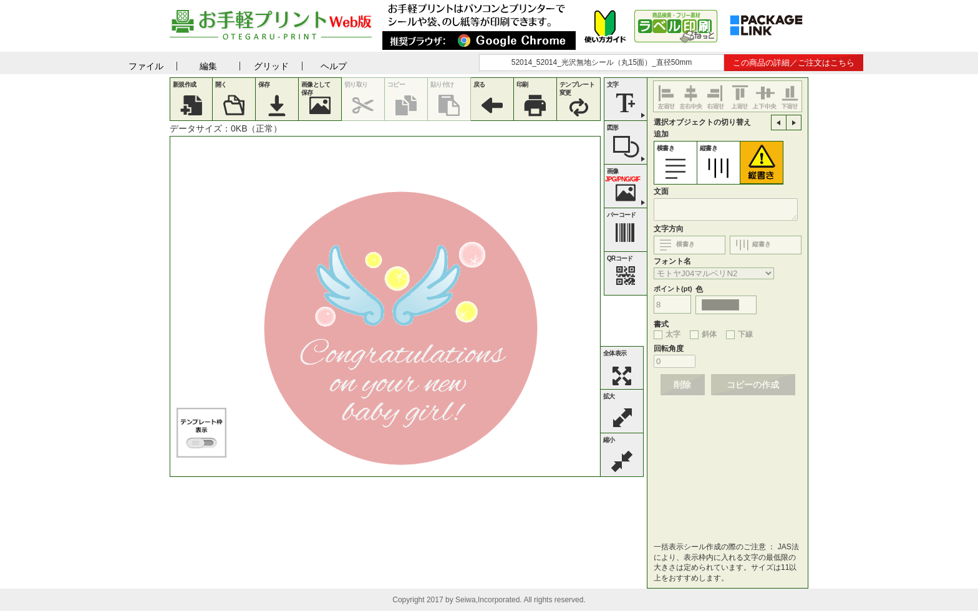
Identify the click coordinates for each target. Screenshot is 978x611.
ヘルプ (334, 66)
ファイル (145, 66)
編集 (208, 66)
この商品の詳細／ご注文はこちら (794, 62)
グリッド (271, 66)
